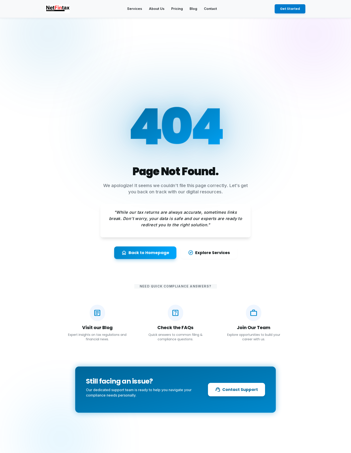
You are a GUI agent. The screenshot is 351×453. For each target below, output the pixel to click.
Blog (193, 8)
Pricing (177, 8)
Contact (210, 8)
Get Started (290, 8)
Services (134, 8)
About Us (157, 8)
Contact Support (236, 389)
